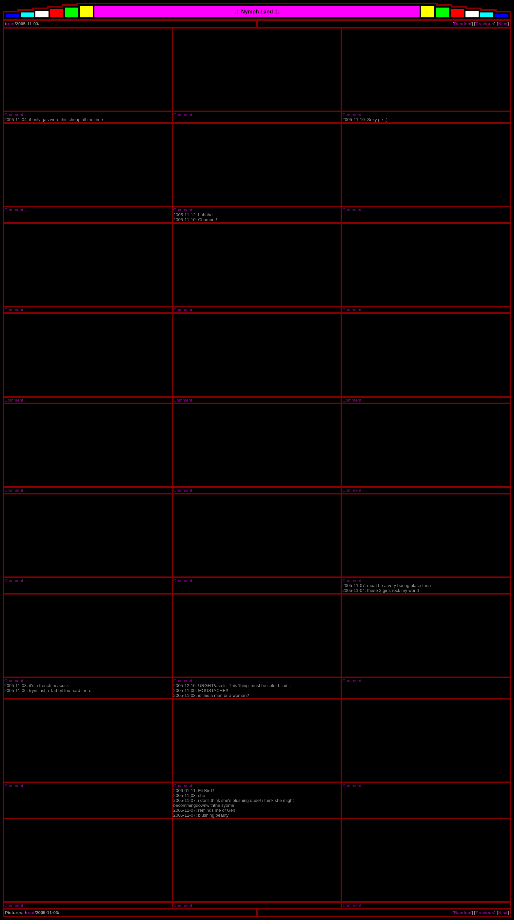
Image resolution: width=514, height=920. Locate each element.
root (10, 23)
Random (462, 23)
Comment (13, 114)
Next (503, 23)
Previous (485, 23)
